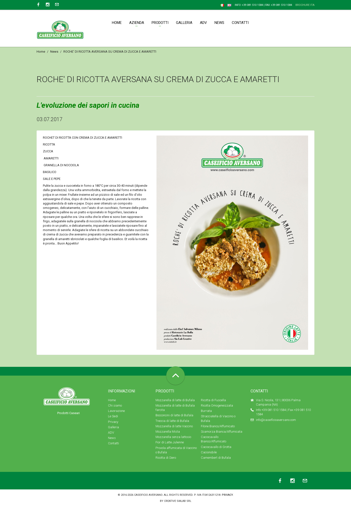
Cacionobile (209, 452)
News (54, 51)
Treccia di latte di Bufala (172, 421)
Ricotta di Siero (166, 457)
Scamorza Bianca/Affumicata (221, 431)
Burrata (206, 411)
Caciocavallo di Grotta (216, 447)
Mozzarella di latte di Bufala (175, 400)
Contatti (113, 443)
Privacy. (228, 494)
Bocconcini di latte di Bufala (174, 415)
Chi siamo (115, 405)
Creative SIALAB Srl (177, 501)
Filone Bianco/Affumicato (218, 426)
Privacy (113, 422)
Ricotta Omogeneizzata (217, 405)
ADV (111, 432)
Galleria (113, 427)
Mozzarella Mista (168, 431)
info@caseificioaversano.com (276, 420)
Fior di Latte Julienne (170, 442)
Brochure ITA (304, 5)
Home (41, 51)
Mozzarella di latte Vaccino (174, 426)
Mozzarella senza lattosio (173, 437)
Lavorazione (116, 411)
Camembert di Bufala (216, 457)
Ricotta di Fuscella (213, 400)
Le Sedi (113, 416)
